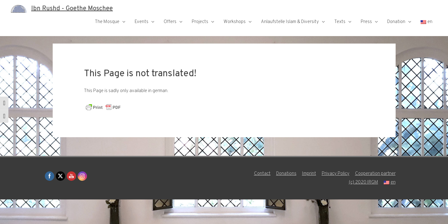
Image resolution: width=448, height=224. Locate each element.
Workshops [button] (235, 22)
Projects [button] (200, 22)
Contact (262, 174)
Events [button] (141, 22)
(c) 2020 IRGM (363, 182)
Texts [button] (339, 22)
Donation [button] (396, 22)
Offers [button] (170, 22)
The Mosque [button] (107, 22)
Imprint (309, 174)
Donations (286, 174)
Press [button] (366, 22)
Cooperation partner (375, 174)
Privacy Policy (335, 174)
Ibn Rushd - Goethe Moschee (72, 9)
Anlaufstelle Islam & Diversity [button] (290, 22)
